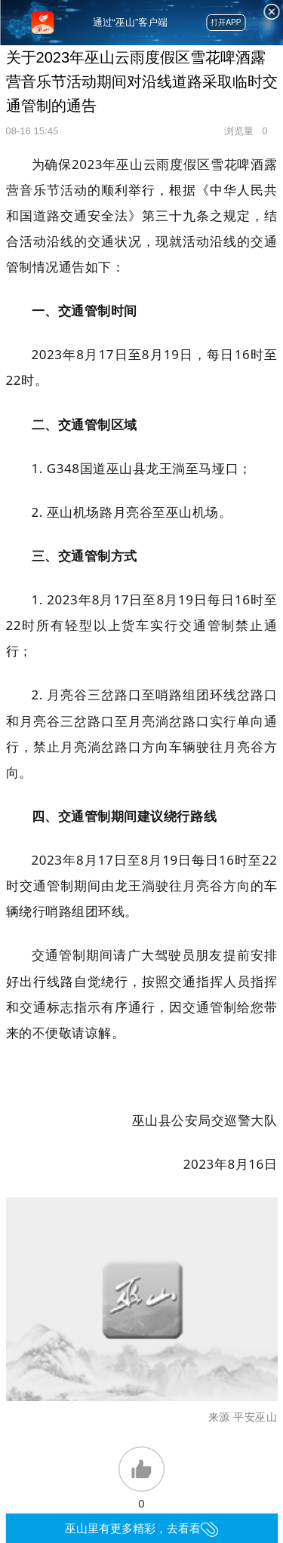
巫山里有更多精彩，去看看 (141, 1528)
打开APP (226, 22)
